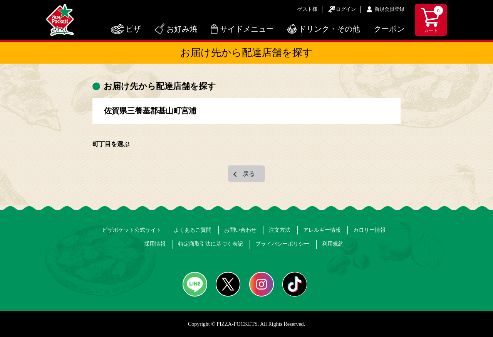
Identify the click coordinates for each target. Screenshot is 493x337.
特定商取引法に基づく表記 (210, 244)
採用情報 (155, 244)
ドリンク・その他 (329, 29)
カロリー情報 (369, 230)
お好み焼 (181, 29)
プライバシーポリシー (282, 244)
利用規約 (333, 244)
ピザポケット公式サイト (131, 230)
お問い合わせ (240, 230)
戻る (249, 173)
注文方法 (279, 230)
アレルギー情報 (322, 230)
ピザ (133, 29)
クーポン (389, 29)
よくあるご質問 (192, 230)
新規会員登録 (389, 9)
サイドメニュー (247, 29)
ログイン (346, 9)
